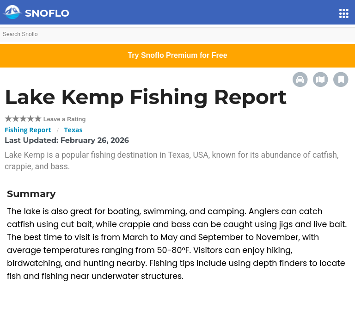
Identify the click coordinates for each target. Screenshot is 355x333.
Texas (73, 129)
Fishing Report (28, 129)
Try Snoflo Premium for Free (177, 55)
